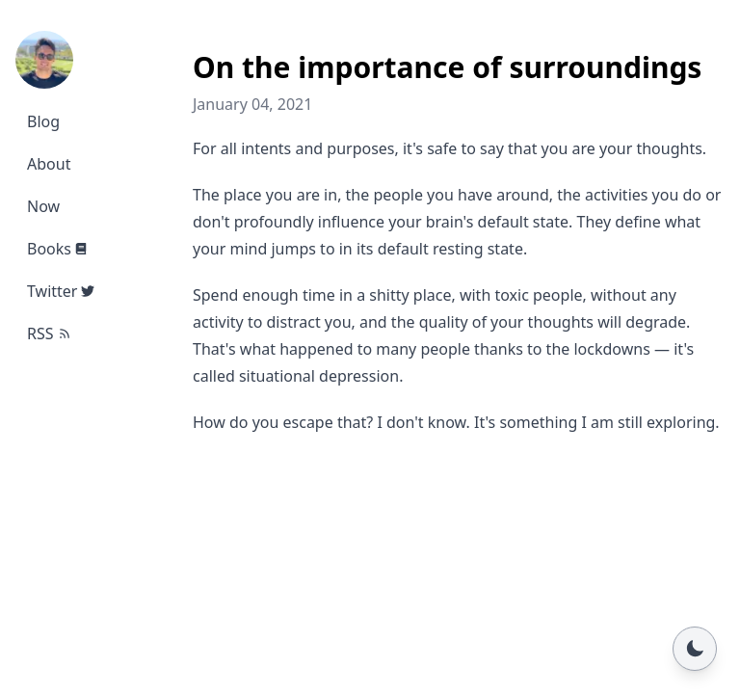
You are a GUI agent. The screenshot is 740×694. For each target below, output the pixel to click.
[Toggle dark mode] (695, 649)
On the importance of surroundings (447, 67)
